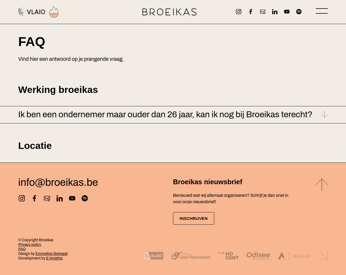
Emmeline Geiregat (52, 254)
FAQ (22, 249)
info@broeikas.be (58, 182)
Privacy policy (29, 245)
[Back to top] (321, 184)
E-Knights (54, 258)
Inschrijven (195, 218)
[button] (173, 114)
